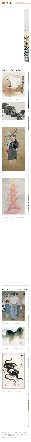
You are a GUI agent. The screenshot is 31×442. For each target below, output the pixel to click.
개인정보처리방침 (23, 432)
